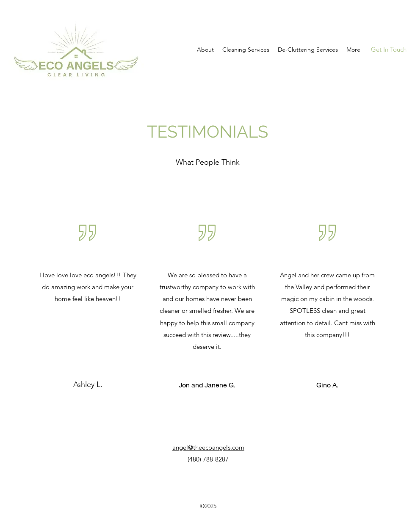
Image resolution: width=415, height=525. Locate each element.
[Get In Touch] (389, 50)
